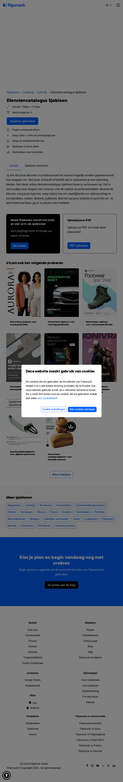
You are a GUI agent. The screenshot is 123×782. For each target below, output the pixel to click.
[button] (6, 775)
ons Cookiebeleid (47, 398)
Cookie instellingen (53, 409)
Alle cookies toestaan (82, 409)
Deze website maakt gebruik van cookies (61, 373)
